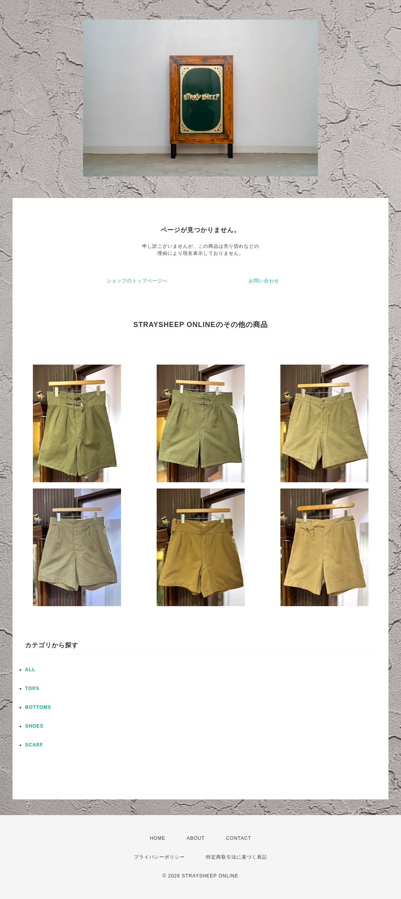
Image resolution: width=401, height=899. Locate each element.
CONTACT (238, 838)
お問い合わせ (264, 280)
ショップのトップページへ (137, 280)
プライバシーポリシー (159, 857)
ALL (30, 669)
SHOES (34, 726)
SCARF (34, 745)
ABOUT (196, 838)
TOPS (32, 688)
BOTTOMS (38, 707)
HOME (157, 838)
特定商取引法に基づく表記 (236, 857)
